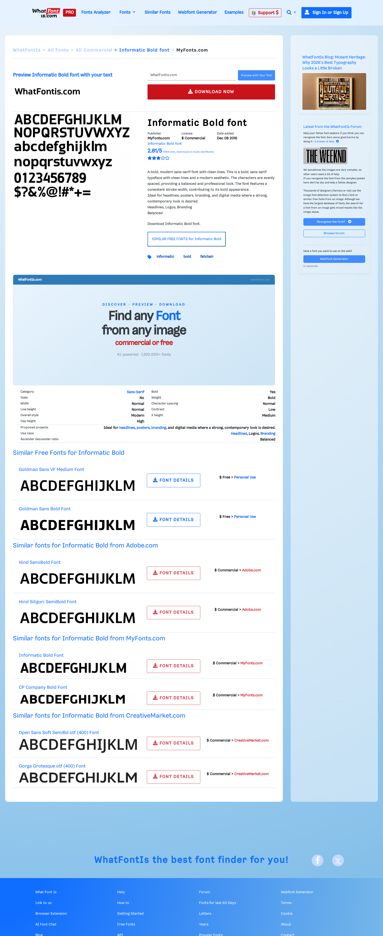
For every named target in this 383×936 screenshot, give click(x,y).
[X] (338, 860)
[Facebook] (317, 860)
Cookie (287, 914)
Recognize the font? (334, 221)
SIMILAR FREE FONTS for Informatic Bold (186, 239)
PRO (69, 12)
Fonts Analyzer (95, 12)
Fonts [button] (125, 12)
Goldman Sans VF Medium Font (51, 469)
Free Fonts (126, 924)
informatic (165, 257)
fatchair (206, 257)
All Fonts (58, 50)
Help (121, 892)
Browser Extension (51, 914)
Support (265, 12)
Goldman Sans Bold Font (45, 509)
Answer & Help (328, 141)
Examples (234, 12)
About (286, 924)
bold (187, 257)
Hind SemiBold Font (40, 562)
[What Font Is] (46, 13)
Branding (267, 434)
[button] (291, 13)
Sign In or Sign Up (326, 13)
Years (203, 924)
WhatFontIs (27, 50)
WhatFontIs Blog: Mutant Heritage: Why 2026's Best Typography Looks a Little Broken (334, 62)
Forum (204, 892)
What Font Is (45, 892)
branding (158, 428)
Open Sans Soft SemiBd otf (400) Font (59, 732)
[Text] (192, 75)
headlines (127, 428)
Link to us (43, 903)
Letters (205, 914)
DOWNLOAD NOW (211, 91)
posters (143, 428)
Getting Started (130, 914)
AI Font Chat (45, 924)
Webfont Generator (197, 12)
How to (123, 903)
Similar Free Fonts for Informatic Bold (68, 453)
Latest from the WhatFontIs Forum (332, 127)
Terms (286, 903)
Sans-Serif (135, 392)
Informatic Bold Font (41, 655)
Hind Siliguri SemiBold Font (47, 602)
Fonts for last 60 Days (217, 903)
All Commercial (94, 50)
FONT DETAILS (173, 480)
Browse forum (334, 233)
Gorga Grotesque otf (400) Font (52, 766)
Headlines (239, 434)
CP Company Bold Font (43, 687)
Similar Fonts (157, 12)
